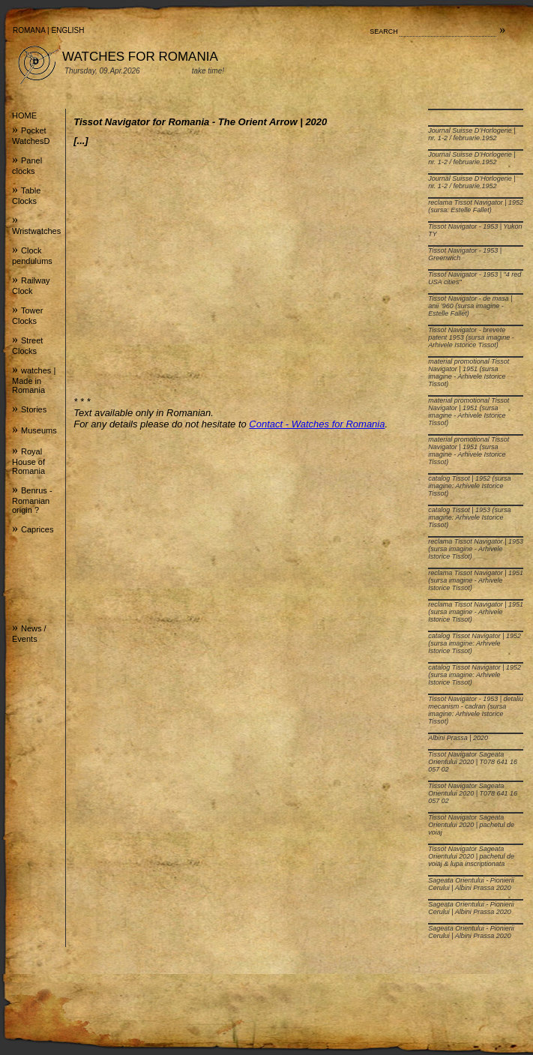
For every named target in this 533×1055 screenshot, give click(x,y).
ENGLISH (68, 30)
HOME (24, 115)
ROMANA (29, 30)
